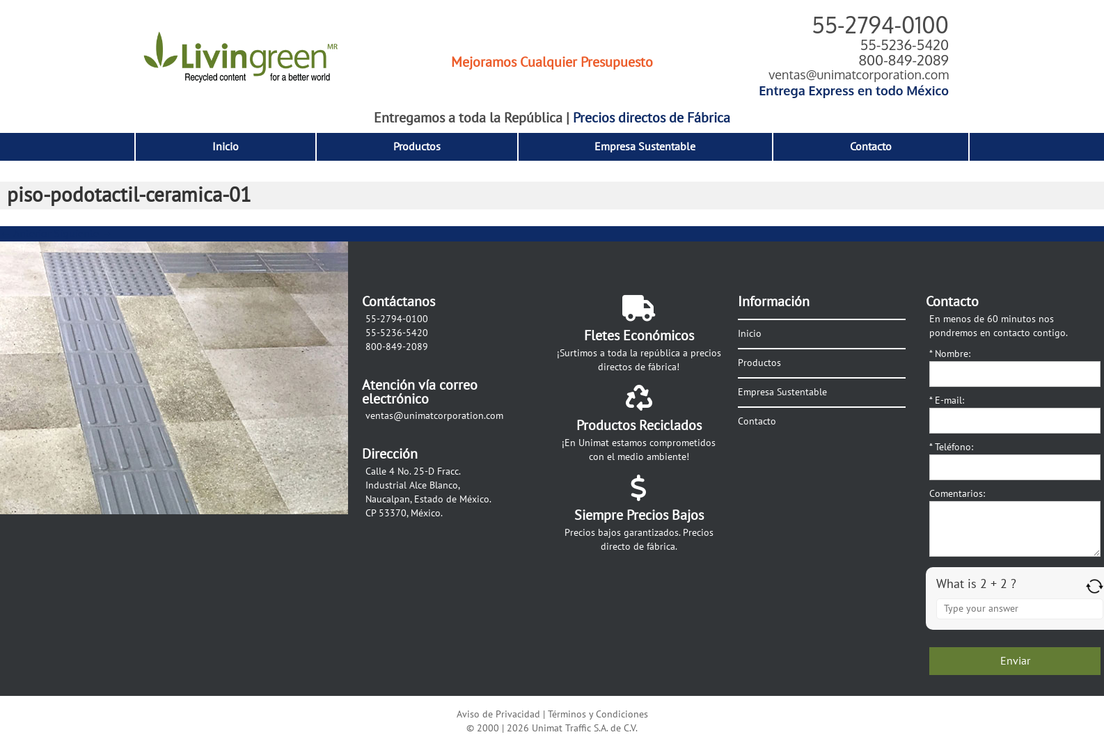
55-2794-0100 (880, 24)
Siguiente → (83, 234)
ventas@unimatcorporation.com (858, 74)
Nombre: (949, 354)
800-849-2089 (903, 60)
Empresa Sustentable (644, 147)
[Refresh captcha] (1094, 586)
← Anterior (25, 234)
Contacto (871, 147)
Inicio (225, 147)
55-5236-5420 (904, 44)
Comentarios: (957, 494)
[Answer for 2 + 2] (1019, 608)
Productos (417, 147)
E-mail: (946, 400)
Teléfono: (951, 447)
